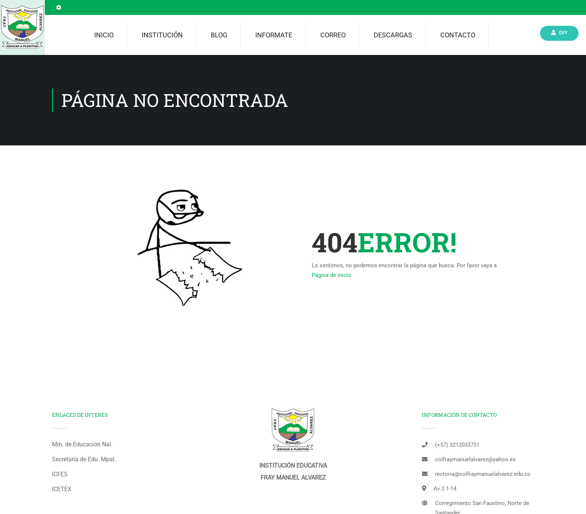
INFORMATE (273, 35)
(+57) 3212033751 (457, 444)
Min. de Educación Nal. (82, 444)
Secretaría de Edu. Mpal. (84, 459)
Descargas (393, 35)
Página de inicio (331, 275)
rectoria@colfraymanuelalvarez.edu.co (483, 474)
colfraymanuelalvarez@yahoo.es (475, 459)
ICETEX (61, 489)
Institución (162, 35)
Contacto (457, 35)
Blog (219, 35)
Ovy (559, 33)
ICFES (60, 474)
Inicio (104, 35)
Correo (333, 35)
